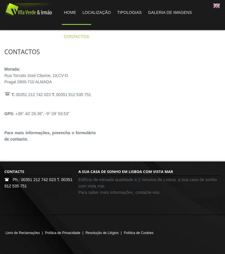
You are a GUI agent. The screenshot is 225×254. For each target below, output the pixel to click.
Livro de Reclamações (22, 233)
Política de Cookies (139, 233)
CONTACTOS (76, 36)
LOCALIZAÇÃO (96, 12)
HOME (70, 12)
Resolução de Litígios (102, 233)
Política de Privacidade (62, 233)
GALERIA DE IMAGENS (170, 12)
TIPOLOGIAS (129, 12)
